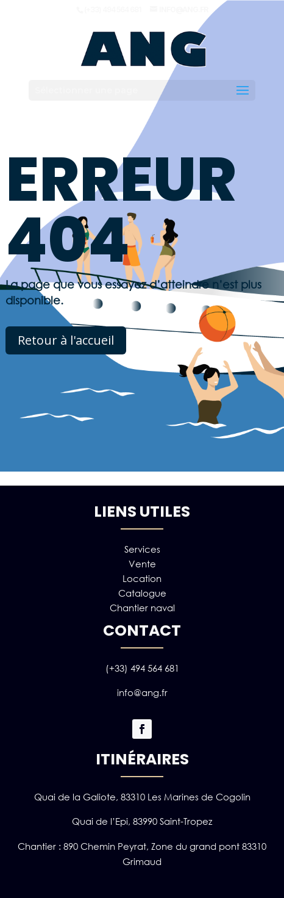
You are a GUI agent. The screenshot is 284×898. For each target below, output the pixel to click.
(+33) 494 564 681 (142, 668)
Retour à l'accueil (66, 340)
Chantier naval (142, 608)
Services (142, 549)
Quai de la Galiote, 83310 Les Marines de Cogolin (142, 797)
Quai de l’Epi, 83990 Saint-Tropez (142, 821)
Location (142, 578)
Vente (142, 564)
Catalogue (142, 593)
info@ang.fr (142, 692)
